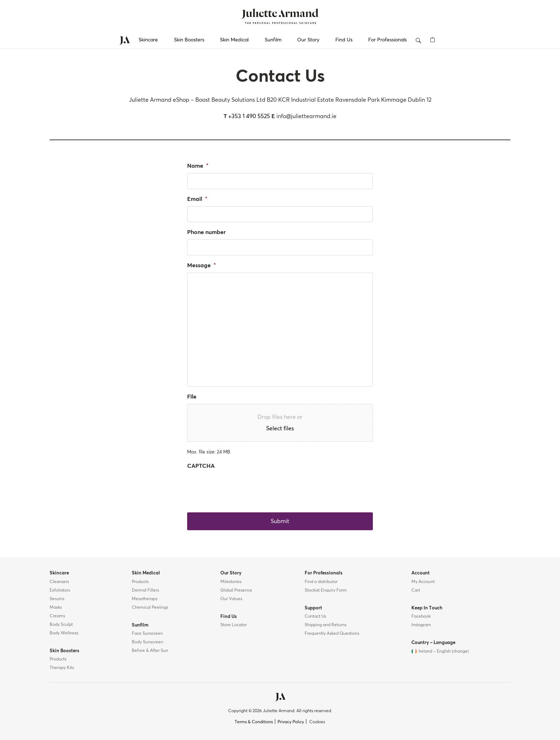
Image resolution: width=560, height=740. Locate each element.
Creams (57, 616)
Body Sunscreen (147, 642)
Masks (56, 607)
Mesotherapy (145, 599)
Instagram (421, 625)
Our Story (308, 39)
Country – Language (433, 642)
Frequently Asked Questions (332, 634)
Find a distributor (321, 582)
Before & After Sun (150, 651)
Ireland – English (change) (444, 651)
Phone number (206, 232)
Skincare (148, 39)
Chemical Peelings (150, 607)
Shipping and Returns (325, 625)
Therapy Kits (62, 668)
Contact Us (315, 616)
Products (58, 659)
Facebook (421, 616)
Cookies (317, 722)
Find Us (343, 39)
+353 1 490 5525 (249, 116)
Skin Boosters (189, 39)
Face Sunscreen (147, 634)
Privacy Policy (291, 722)
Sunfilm (273, 39)
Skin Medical (234, 39)
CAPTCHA (201, 466)
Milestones (230, 582)
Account (420, 573)
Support (313, 608)
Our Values (231, 599)
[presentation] (241, 487)
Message (201, 265)
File (191, 397)
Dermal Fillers (145, 590)
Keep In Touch (426, 608)
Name (198, 166)
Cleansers (59, 582)
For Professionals (387, 39)
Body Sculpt (61, 625)
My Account (423, 582)
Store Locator (233, 625)
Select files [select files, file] (280, 428)
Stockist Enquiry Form (326, 590)
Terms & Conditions (254, 722)
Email (197, 199)
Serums (57, 599)
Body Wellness (64, 633)
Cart (415, 590)
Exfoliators (60, 590)
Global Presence (236, 590)
